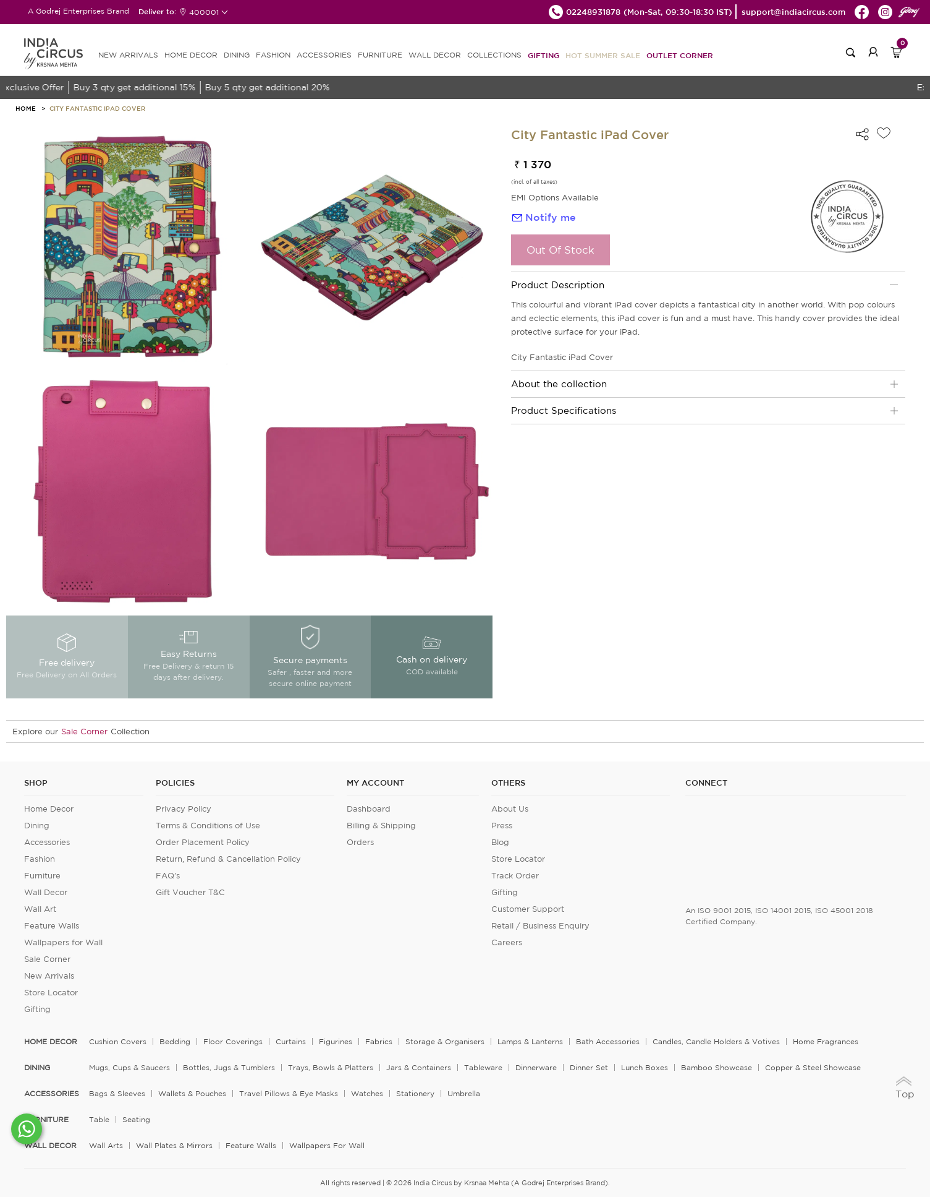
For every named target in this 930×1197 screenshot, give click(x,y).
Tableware (483, 1067)
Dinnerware (536, 1067)
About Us (509, 808)
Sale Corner (84, 731)
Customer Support (527, 909)
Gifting (543, 55)
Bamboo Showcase (716, 1067)
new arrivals (128, 55)
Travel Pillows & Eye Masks (288, 1093)
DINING (237, 55)
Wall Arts (106, 1145)
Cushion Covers (117, 1041)
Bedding (174, 1041)
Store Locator (51, 992)
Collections (494, 55)
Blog (500, 842)
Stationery (415, 1093)
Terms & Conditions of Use (208, 825)
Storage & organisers (444, 1041)
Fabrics (378, 1041)
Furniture (42, 875)
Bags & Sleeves (117, 1093)
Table (99, 1119)
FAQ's (168, 875)
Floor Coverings (233, 1041)
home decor (50, 1041)
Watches (367, 1093)
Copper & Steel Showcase (813, 1067)
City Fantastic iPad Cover (97, 108)
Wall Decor (45, 892)
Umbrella (463, 1093)
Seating (136, 1119)
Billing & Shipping (381, 825)
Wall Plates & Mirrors (174, 1145)
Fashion (39, 859)
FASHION (273, 55)
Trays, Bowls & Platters (330, 1067)
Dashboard (369, 808)
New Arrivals (49, 975)
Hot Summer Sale (602, 55)
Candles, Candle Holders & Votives (716, 1041)
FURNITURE (380, 55)
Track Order (515, 875)
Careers (506, 942)
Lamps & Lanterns (530, 1041)
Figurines (335, 1041)
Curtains (291, 1041)
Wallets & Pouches (192, 1093)
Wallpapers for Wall (63, 942)
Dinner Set (589, 1067)
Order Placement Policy (203, 842)
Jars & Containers (418, 1067)
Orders (360, 842)
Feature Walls (51, 925)
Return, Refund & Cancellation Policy (228, 859)
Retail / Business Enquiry (540, 925)
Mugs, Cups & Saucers (129, 1067)
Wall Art (40, 909)
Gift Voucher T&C (190, 892)
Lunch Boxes (644, 1067)
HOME (25, 108)
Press (501, 825)
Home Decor (49, 808)
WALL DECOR (434, 55)
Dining (36, 825)
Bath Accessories (608, 1041)
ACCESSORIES (324, 55)
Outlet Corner (679, 55)
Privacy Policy (183, 808)
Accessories (47, 842)
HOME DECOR (191, 55)
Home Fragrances (825, 1041)
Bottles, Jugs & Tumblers (229, 1067)
